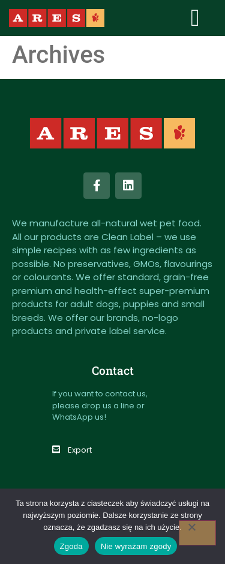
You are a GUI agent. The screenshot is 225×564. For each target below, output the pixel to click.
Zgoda (71, 546)
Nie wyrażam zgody (136, 546)
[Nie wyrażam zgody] (197, 532)
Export (80, 450)
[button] (195, 18)
